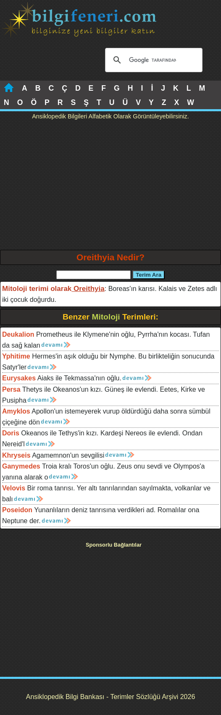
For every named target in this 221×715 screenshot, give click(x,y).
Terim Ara (148, 275)
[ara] (152, 60)
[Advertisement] (110, 187)
